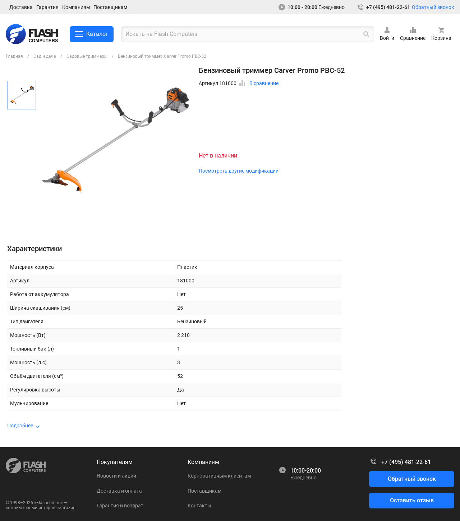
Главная (14, 56)
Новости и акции (116, 476)
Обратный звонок (433, 7)
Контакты (199, 505)
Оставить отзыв (412, 500)
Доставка (21, 7)
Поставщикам (110, 7)
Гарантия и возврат (120, 505)
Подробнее (20, 425)
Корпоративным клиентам (219, 476)
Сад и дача (44, 56)
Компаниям (76, 7)
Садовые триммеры (86, 56)
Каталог (91, 34)
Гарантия (47, 7)
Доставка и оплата (119, 491)
